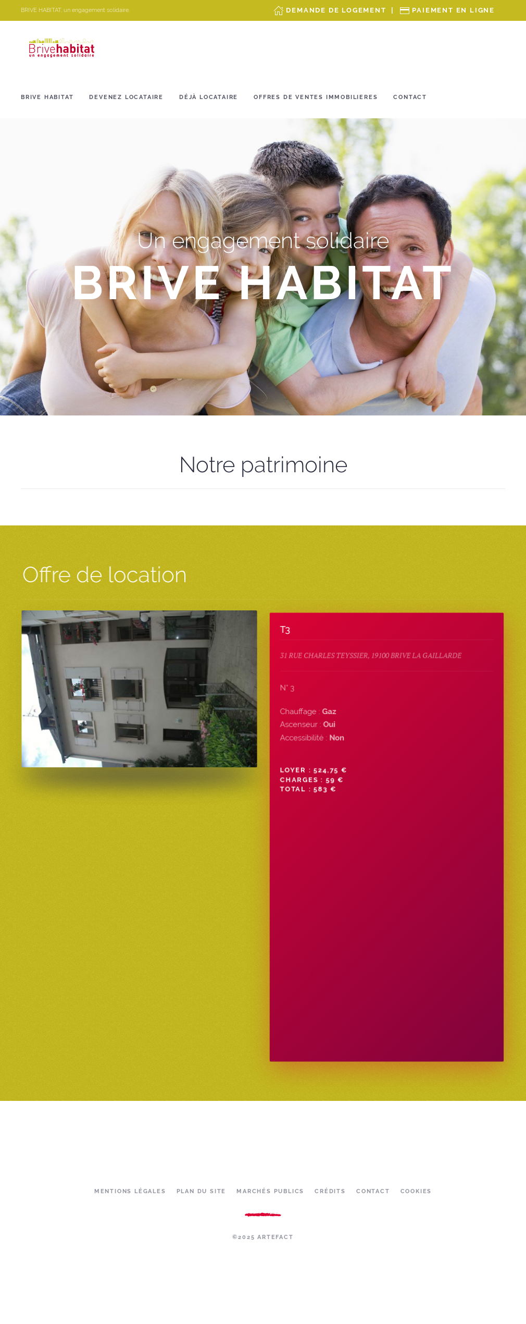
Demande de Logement (336, 10)
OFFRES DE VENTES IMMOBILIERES (316, 97)
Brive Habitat (47, 97)
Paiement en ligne (453, 10)
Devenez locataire (126, 97)
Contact (410, 97)
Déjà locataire (208, 97)
